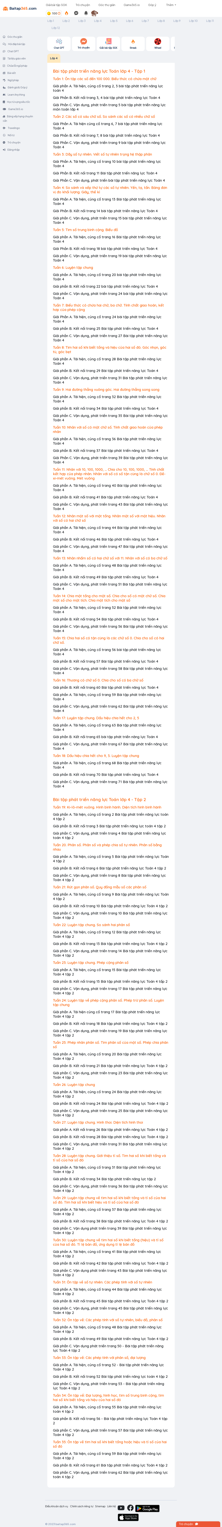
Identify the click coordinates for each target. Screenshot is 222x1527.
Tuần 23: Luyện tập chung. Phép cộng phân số (90, 962)
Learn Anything (14, 94)
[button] (96, 13)
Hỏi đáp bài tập (14, 44)
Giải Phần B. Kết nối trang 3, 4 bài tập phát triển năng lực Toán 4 (106, 97)
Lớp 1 (50, 21)
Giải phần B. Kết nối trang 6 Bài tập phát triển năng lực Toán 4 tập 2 (109, 868)
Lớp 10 (193, 21)
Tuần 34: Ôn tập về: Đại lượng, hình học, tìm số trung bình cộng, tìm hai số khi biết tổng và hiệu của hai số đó (108, 1397)
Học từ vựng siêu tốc (16, 101)
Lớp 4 (98, 21)
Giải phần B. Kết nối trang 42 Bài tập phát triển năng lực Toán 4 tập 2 (110, 1263)
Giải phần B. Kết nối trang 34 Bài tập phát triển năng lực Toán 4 (105, 408)
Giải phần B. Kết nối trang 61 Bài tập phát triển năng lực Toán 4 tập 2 (110, 1465)
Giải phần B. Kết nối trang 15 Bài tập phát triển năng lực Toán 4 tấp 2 (110, 981)
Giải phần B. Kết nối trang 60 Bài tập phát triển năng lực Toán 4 (105, 687)
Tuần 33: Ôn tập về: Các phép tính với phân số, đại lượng (99, 1357)
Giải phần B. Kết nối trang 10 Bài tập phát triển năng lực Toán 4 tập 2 (110, 906)
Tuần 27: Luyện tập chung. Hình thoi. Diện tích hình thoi (98, 1122)
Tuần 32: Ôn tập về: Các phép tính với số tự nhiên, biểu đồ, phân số (108, 1320)
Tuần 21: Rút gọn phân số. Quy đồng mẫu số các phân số (99, 887)
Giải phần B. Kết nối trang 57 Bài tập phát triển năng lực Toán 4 (105, 661)
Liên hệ (111, 1506)
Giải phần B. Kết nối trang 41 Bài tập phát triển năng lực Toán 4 (105, 497)
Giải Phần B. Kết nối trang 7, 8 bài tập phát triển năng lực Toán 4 (106, 135)
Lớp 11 (210, 21)
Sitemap (100, 1506)
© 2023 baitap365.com (60, 1524)
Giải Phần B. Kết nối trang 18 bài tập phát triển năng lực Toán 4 (105, 248)
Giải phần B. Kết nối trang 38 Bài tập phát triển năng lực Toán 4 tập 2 (110, 1221)
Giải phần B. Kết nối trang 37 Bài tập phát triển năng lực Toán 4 (105, 450)
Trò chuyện (83, 5)
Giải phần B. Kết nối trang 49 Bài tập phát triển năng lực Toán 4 (105, 577)
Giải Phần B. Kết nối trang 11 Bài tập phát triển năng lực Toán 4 (105, 173)
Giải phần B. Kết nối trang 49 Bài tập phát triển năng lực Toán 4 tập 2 (110, 1339)
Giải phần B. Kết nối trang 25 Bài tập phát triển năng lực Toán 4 (105, 328)
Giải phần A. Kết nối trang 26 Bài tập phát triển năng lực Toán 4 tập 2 (110, 1129)
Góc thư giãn (106, 5)
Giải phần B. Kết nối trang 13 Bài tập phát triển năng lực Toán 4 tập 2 (110, 943)
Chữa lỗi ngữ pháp (15, 65)
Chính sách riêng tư (81, 1506)
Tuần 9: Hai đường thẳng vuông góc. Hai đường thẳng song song (106, 389)
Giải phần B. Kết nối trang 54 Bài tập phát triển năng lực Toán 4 (105, 619)
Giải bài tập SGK (56, 5)
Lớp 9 (177, 21)
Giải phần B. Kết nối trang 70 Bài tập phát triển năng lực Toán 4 (105, 774)
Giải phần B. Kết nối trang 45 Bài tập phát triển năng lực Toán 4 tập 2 (110, 1301)
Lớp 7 (145, 21)
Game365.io (132, 5)
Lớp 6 (129, 21)
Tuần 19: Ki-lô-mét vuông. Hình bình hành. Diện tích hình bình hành (107, 807)
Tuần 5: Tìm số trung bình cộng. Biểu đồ (85, 230)
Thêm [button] (170, 5)
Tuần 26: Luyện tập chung (74, 1084)
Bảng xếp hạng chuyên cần (18, 118)
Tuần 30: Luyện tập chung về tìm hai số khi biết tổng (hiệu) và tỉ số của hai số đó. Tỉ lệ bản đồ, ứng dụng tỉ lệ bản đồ (108, 1242)
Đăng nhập (11, 149)
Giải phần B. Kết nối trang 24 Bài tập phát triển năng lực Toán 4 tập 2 (110, 1103)
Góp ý (152, 5)
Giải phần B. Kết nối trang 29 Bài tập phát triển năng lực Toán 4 (105, 370)
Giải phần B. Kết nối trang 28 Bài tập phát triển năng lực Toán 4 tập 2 (110, 1137)
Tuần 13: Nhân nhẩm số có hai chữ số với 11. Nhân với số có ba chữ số (110, 558)
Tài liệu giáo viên (14, 58)
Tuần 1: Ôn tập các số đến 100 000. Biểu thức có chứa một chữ (104, 79)
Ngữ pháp (11, 80)
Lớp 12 (56, 28)
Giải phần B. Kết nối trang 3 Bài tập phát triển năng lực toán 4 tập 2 (109, 826)
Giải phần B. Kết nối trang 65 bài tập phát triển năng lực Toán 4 (105, 737)
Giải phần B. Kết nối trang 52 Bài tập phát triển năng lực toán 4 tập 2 (110, 1376)
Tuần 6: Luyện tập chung (73, 267)
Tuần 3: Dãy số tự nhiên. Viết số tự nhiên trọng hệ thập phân (102, 154)
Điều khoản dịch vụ (56, 1506)
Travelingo (11, 127)
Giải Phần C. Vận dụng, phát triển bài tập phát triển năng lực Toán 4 (109, 180)
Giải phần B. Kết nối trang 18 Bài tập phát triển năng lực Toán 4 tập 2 (110, 1023)
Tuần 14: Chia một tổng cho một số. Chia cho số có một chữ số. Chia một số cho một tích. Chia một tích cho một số (109, 598)
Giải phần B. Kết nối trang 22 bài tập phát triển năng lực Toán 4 (105, 286)
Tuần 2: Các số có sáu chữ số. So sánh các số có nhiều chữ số (104, 116)
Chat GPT (11, 51)
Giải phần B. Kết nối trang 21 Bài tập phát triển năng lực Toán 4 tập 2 (110, 1066)
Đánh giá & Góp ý (15, 87)
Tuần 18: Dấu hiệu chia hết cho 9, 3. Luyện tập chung (96, 755)
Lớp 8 (161, 21)
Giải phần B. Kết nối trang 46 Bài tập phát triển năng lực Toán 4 (105, 539)
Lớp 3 (82, 21)
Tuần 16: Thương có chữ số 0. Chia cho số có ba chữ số (98, 680)
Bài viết (9, 72)
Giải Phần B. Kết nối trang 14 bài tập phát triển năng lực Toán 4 (105, 211)
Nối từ (8, 135)
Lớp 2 (66, 21)
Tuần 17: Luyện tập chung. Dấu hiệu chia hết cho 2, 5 (96, 718)
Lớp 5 (114, 21)
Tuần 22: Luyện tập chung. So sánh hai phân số (91, 925)
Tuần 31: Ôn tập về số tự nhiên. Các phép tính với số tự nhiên (102, 1282)
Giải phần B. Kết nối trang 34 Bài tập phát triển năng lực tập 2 (104, 1179)
